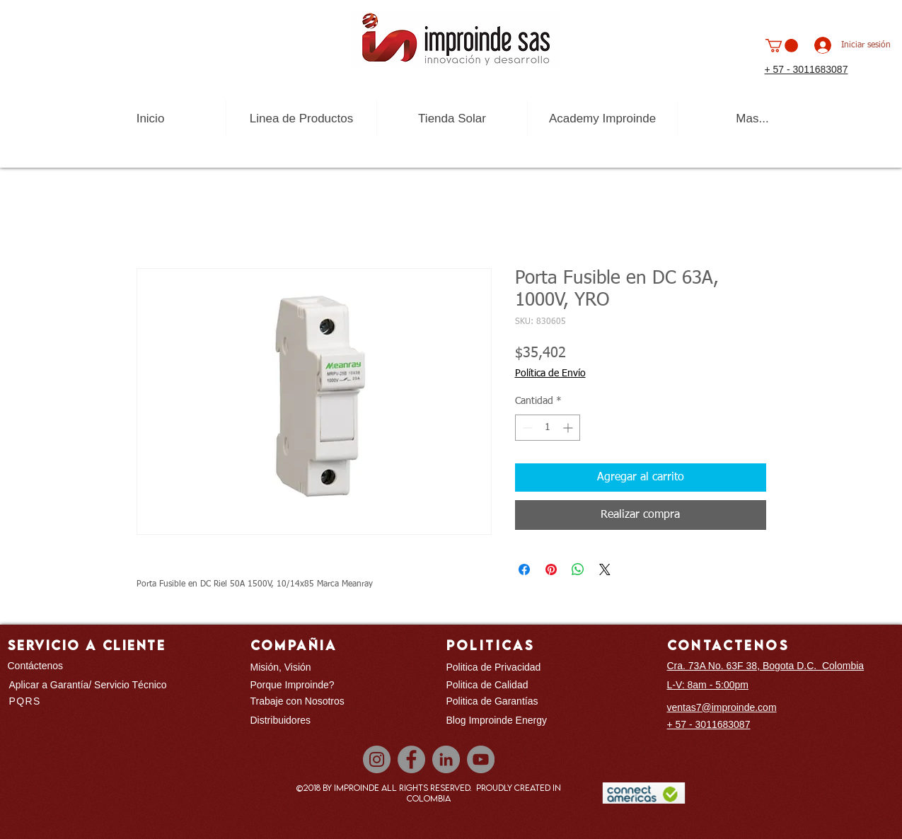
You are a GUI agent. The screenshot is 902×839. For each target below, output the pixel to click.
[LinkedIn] (446, 759)
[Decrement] (526, 427)
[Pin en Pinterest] (551, 569)
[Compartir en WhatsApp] (577, 569)
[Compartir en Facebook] (524, 569)
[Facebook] (411, 759)
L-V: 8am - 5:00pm (707, 684)
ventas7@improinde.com (722, 707)
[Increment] (569, 427)
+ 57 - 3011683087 (806, 69)
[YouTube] (481, 759)
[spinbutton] (547, 427)
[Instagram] (377, 759)
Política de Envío (550, 373)
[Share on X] (604, 569)
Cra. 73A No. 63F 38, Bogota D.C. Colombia (766, 665)
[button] (781, 45)
